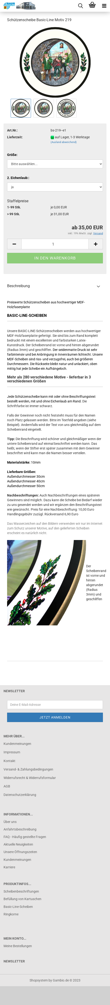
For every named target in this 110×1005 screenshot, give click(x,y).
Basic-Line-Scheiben (18, 907)
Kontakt (9, 761)
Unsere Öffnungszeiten (20, 852)
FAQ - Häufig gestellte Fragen (25, 837)
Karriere (9, 867)
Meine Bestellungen (18, 946)
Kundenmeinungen (17, 744)
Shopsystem (39, 980)
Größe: (12, 155)
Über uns (10, 822)
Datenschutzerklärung (20, 795)
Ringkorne (11, 914)
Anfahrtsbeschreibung (20, 829)
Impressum (12, 752)
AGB (7, 786)
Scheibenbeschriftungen (21, 891)
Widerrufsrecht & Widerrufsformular (30, 778)
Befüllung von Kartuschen (22, 899)
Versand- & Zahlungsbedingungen (28, 769)
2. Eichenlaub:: (18, 178)
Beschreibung (18, 286)
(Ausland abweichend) (64, 142)
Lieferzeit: (15, 137)
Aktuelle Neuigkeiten (18, 844)
